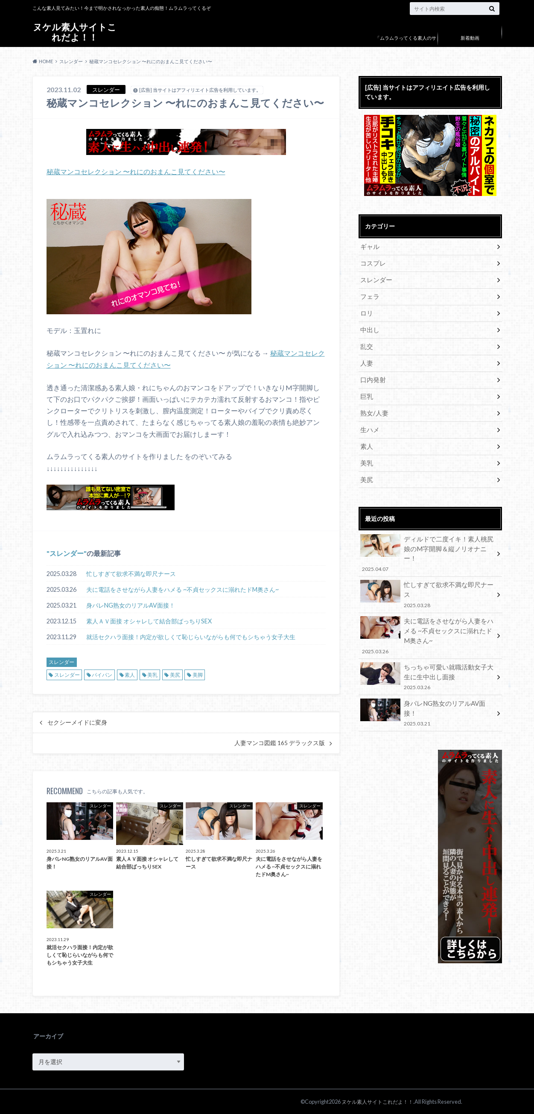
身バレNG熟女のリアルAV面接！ (130, 604)
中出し (369, 325)
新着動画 (470, 38)
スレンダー (67, 552)
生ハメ (369, 420)
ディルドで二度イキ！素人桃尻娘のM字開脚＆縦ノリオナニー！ (427, 535)
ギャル (369, 246)
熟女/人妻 (373, 404)
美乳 (152, 674)
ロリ (366, 309)
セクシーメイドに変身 (77, 721)
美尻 (175, 674)
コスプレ (372, 262)
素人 (130, 674)
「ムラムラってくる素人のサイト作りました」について (405, 44)
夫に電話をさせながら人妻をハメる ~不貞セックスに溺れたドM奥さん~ (182, 588)
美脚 (198, 674)
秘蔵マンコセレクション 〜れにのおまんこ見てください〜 (136, 171)
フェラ (369, 293)
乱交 (366, 341)
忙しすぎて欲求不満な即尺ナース (131, 572)
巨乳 (366, 388)
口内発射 (372, 372)
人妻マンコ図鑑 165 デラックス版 (279, 742)
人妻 (366, 356)
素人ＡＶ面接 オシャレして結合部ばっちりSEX (149, 620)
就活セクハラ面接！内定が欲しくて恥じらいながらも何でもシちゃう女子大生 (190, 636)
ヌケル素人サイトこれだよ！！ (75, 31)
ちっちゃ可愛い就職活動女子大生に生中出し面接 (427, 642)
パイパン (102, 674)
